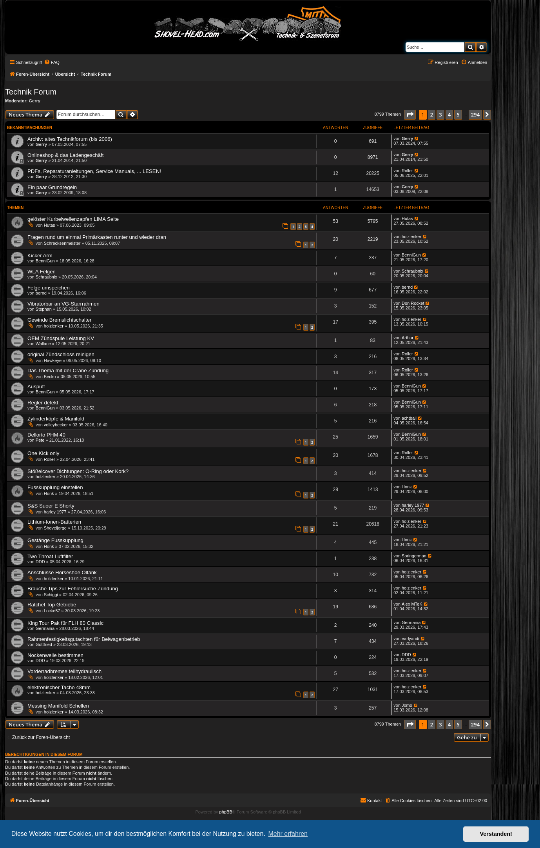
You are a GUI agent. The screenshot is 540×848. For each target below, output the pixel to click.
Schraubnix (46, 277)
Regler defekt (42, 403)
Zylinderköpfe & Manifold (55, 419)
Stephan (44, 309)
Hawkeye (53, 360)
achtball (409, 418)
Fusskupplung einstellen (55, 487)
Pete (40, 440)
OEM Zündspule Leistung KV (60, 338)
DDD (40, 561)
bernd (41, 293)
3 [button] (440, 114)
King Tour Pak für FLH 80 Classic (65, 623)
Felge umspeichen (48, 288)
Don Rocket (413, 303)
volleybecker (56, 424)
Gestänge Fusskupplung (55, 540)
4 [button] (449, 114)
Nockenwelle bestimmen (55, 655)
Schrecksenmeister (62, 243)
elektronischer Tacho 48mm (59, 687)
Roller (407, 170)
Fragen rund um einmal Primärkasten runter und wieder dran (96, 237)
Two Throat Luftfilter (50, 556)
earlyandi (410, 638)
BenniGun (45, 260)
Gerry (34, 100)
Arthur (407, 337)
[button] (410, 114)
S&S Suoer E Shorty (50, 506)
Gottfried (44, 644)
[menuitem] (52, 62)
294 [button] (475, 114)
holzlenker (411, 236)
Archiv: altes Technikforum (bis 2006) (69, 139)
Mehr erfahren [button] (288, 833)
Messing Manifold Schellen (58, 706)
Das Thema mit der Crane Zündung (68, 370)
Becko (50, 376)
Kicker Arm (40, 255)
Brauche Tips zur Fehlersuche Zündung (72, 588)
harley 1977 (55, 512)
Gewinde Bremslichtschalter (59, 320)
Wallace (43, 343)
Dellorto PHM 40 (46, 435)
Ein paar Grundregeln (52, 187)
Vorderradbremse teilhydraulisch (64, 671)
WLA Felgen (41, 272)
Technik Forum (30, 91)
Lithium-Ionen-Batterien (54, 522)
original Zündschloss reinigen (60, 354)
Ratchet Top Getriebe (51, 605)
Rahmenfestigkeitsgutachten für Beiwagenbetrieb (83, 639)
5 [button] (458, 114)
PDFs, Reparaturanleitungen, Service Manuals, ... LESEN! (94, 171)
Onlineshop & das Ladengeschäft (65, 155)
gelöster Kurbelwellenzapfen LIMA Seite (73, 219)
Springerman (414, 555)
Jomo (407, 705)
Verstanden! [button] (496, 834)
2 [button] (431, 114)
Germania (45, 628)
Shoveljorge (55, 528)
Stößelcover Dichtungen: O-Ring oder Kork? (78, 471)
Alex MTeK (412, 604)
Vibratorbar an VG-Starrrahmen (63, 304)
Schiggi (51, 594)
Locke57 (52, 610)
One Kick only (43, 453)
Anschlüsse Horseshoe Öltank (62, 572)
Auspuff (36, 386)
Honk (49, 493)
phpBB (225, 812)
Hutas (49, 225)
